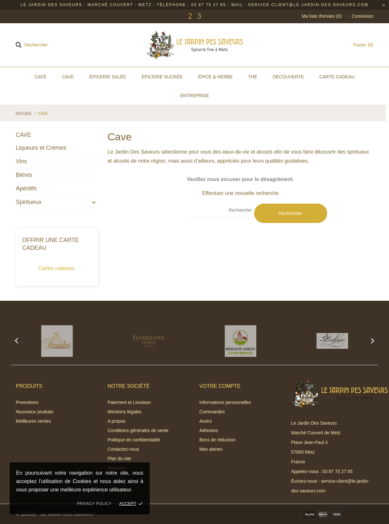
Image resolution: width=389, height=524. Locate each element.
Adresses (208, 430)
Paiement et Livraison (129, 402)
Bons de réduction (217, 439)
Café (40, 76)
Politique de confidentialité (134, 439)
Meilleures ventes (33, 421)
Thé (252, 76)
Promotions (27, 402)
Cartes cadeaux (56, 268)
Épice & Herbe (215, 76)
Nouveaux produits (34, 411)
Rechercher (290, 213)
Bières (24, 175)
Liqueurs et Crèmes (41, 148)
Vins (21, 161)
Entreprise (194, 95)
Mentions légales (124, 411)
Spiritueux (29, 202)
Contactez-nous (123, 449)
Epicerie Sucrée (162, 76)
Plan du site (119, 458)
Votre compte (220, 386)
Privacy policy (94, 503)
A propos (116, 421)
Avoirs (205, 421)
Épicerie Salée (107, 76)
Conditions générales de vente (138, 430)
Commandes (212, 411)
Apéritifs (26, 188)
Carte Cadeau (337, 76)
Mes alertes (211, 449)
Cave (68, 76)
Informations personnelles (225, 402)
